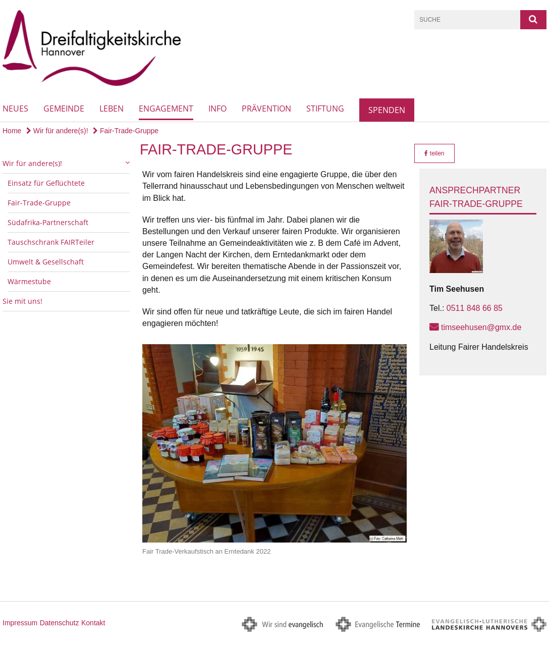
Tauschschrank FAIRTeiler (51, 242)
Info (217, 108)
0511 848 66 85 (475, 308)
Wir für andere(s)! (57, 131)
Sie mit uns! (22, 301)
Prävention (266, 108)
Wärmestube (29, 281)
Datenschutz (59, 623)
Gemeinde (63, 108)
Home (12, 131)
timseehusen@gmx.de (481, 327)
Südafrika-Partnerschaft (48, 222)
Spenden (386, 110)
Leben (111, 108)
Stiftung (325, 108)
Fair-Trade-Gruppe (125, 131)
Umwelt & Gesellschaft (46, 261)
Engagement (166, 108)
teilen (434, 153)
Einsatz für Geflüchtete (46, 183)
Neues (15, 108)
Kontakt (93, 623)
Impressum (20, 623)
